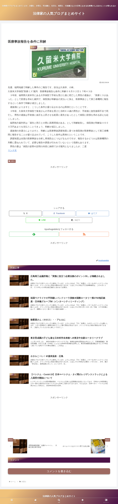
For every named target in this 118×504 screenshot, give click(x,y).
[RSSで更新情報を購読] (61, 227)
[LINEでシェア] (76, 213)
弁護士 (12, 161)
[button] (93, 213)
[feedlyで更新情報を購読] (56, 227)
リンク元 (12, 150)
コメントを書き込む (59, 471)
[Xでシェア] (25, 213)
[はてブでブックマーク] (59, 213)
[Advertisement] (59, 31)
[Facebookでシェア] (42, 213)
